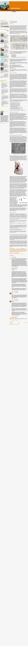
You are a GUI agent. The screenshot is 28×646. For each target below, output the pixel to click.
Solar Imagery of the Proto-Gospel (20, 249)
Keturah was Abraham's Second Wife (6, 68)
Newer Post (11, 322)
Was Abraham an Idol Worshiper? (6, 48)
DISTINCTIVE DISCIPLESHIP (4, 82)
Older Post (26, 322)
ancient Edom (24, 29)
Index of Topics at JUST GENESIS (6, 39)
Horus (19, 95)
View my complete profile (4, 123)
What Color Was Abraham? (6, 34)
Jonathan (13, 257)
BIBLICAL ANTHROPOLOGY (4, 88)
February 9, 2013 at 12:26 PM (15, 267)
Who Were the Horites (15, 250)
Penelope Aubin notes (14, 186)
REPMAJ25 (13, 317)
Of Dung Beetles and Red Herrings (21, 251)
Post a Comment (11, 321)
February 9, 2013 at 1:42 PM (15, 316)
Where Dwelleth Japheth (17, 248)
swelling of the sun (13, 74)
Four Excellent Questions (4, 89)
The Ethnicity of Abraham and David (6, 73)
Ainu (15, 214)
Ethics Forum (3, 94)
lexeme (23, 52)
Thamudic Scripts (14, 251)
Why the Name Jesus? (4, 21)
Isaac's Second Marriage (6, 63)
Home (18, 322)
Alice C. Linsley (14, 292)
